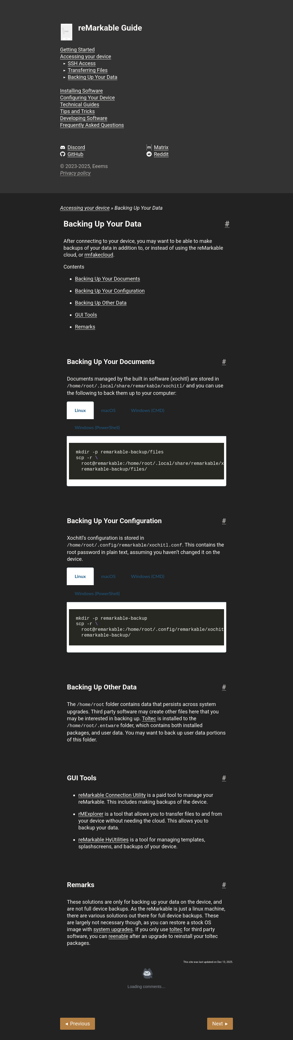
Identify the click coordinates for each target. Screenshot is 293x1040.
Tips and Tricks (77, 111)
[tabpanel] (146, 461)
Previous (80, 1022)
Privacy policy (75, 173)
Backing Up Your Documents (107, 279)
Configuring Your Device (87, 98)
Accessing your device (85, 56)
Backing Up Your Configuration (110, 291)
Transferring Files (88, 70)
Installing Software (81, 91)
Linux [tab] (80, 410)
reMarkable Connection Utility (112, 794)
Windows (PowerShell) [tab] (97, 427)
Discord (76, 147)
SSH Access (82, 63)
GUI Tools (86, 315)
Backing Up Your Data (92, 77)
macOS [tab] (108, 410)
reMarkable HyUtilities (103, 838)
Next (217, 1022)
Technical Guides (79, 104)
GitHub (75, 154)
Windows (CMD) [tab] (147, 410)
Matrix (161, 147)
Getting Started (77, 50)
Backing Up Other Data (100, 303)
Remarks (85, 327)
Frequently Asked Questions (92, 125)
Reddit (161, 154)
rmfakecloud (98, 255)
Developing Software (83, 118)
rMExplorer (90, 813)
